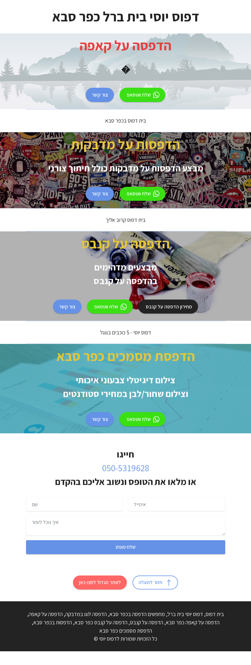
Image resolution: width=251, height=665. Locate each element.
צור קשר (100, 94)
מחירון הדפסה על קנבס (168, 319)
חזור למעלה (155, 595)
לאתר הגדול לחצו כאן (100, 595)
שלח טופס (126, 547)
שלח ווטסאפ (142, 94)
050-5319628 (125, 480)
